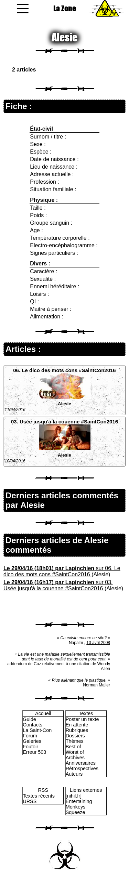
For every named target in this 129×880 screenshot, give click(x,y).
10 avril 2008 (98, 642)
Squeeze (75, 812)
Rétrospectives (82, 768)
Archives (75, 757)
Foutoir (30, 746)
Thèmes (75, 741)
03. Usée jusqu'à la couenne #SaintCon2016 (64, 421)
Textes (86, 713)
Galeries (32, 741)
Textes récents (39, 796)
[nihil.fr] (74, 796)
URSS (29, 801)
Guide (29, 719)
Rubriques (77, 730)
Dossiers (75, 735)
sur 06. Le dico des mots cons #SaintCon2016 (61, 571)
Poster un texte (82, 719)
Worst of (75, 752)
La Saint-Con (37, 730)
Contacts (32, 724)
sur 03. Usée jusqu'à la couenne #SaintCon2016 (57, 585)
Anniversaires (81, 763)
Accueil (43, 713)
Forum (30, 735)
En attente (77, 724)
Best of (73, 746)
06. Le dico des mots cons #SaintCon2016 (64, 370)
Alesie (64, 403)
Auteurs (74, 774)
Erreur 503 (34, 752)
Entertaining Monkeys (79, 804)
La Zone (64, 8)
